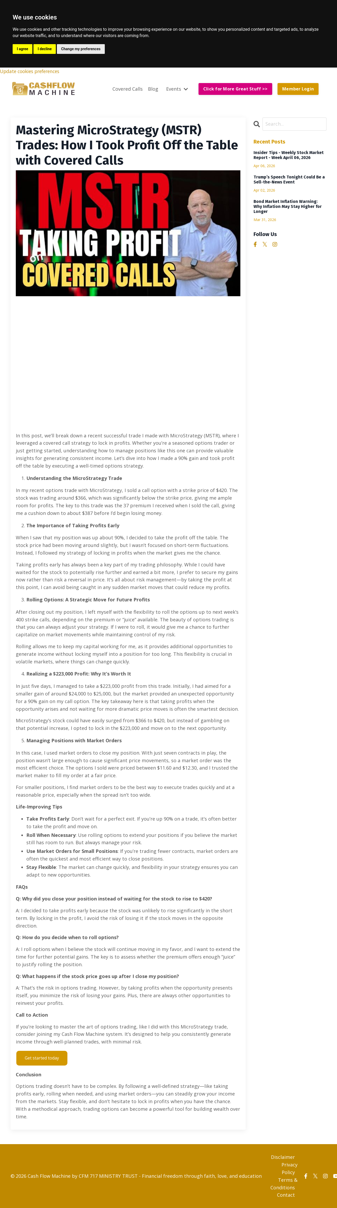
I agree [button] (22, 49)
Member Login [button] (298, 89)
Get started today (42, 1058)
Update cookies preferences (32, 71)
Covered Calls (127, 89)
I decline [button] (45, 49)
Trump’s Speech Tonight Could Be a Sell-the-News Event (289, 180)
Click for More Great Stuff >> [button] (235, 89)
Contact (286, 1195)
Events (177, 89)
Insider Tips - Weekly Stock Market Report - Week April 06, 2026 (289, 155)
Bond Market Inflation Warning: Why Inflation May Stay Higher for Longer (288, 206)
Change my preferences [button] (80, 49)
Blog (153, 89)
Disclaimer (283, 1157)
